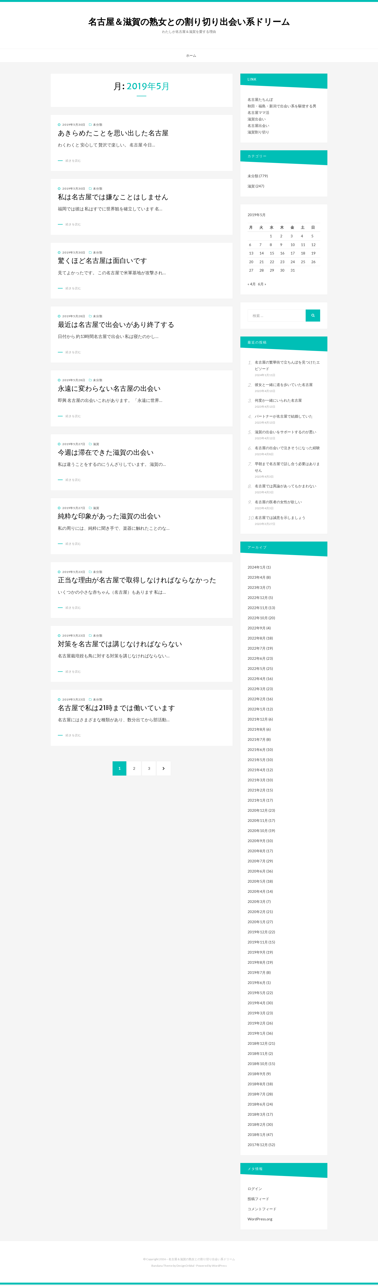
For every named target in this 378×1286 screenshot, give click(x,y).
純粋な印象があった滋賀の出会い (109, 516)
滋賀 (96, 444)
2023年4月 (257, 579)
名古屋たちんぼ (260, 99)
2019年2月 (257, 1024)
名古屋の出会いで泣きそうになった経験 (287, 449)
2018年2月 (257, 1126)
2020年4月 (257, 893)
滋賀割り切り (258, 132)
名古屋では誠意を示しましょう (280, 519)
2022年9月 (257, 629)
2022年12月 (258, 599)
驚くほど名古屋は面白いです (102, 260)
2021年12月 (258, 720)
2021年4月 (257, 771)
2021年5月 (257, 761)
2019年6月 (257, 984)
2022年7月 (257, 649)
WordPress (219, 1267)
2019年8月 (257, 964)
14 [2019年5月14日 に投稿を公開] (261, 253)
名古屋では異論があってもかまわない (285, 487)
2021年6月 (257, 751)
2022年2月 (257, 700)
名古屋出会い (258, 125)
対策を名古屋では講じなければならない (120, 644)
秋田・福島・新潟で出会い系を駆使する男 (282, 106)
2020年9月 (257, 842)
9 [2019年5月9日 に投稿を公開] (281, 244)
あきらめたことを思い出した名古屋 (113, 133)
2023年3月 (257, 589)
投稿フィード (258, 1200)
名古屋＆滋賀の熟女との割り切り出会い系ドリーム (189, 21)
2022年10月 (258, 619)
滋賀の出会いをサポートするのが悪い (285, 433)
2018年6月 (257, 1105)
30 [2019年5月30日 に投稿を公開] (282, 270)
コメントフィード (262, 1210)
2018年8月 (257, 1085)
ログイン (255, 1190)
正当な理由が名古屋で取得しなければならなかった (137, 580)
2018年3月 (257, 1116)
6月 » (262, 285)
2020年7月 (257, 862)
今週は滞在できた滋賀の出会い (106, 452)
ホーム (191, 55)
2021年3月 (257, 781)
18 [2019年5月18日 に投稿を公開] (303, 253)
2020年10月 (258, 832)
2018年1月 (257, 1136)
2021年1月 (257, 801)
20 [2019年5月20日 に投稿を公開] (251, 262)
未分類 (97, 124)
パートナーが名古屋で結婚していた (284, 417)
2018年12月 (258, 1045)
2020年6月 (257, 872)
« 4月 (252, 285)
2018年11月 (258, 1055)
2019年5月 (257, 994)
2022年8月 (257, 639)
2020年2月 (257, 913)
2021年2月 (257, 791)
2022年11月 (258, 609)
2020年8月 (257, 852)
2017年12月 (258, 1146)
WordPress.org (260, 1220)
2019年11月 (258, 943)
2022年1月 (257, 710)
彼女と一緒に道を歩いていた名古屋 (284, 386)
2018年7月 (257, 1095)
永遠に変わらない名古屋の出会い (109, 388)
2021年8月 (257, 731)
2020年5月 (257, 882)
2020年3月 (257, 903)
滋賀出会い (257, 119)
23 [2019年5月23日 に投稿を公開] (282, 262)
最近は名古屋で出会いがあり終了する (116, 324)
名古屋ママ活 (258, 112)
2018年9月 (257, 1075)
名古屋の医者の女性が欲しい (278, 503)
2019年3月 (257, 1014)
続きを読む (73, 160)
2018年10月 (258, 1065)
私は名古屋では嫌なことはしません (113, 197)
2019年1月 (257, 1034)
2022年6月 (257, 660)
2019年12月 (258, 933)
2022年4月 (257, 680)
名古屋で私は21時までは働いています (116, 707)
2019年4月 (257, 1004)
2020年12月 (258, 812)
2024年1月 (257, 568)
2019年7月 (257, 974)
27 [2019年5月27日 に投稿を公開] (251, 270)
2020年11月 (258, 822)
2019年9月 (257, 953)
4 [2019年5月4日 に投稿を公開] (302, 236)
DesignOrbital (185, 1267)
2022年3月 (257, 690)
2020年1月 (257, 923)
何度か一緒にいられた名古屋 (278, 401)
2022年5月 (257, 670)
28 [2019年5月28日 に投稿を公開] (261, 270)
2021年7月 (257, 741)
